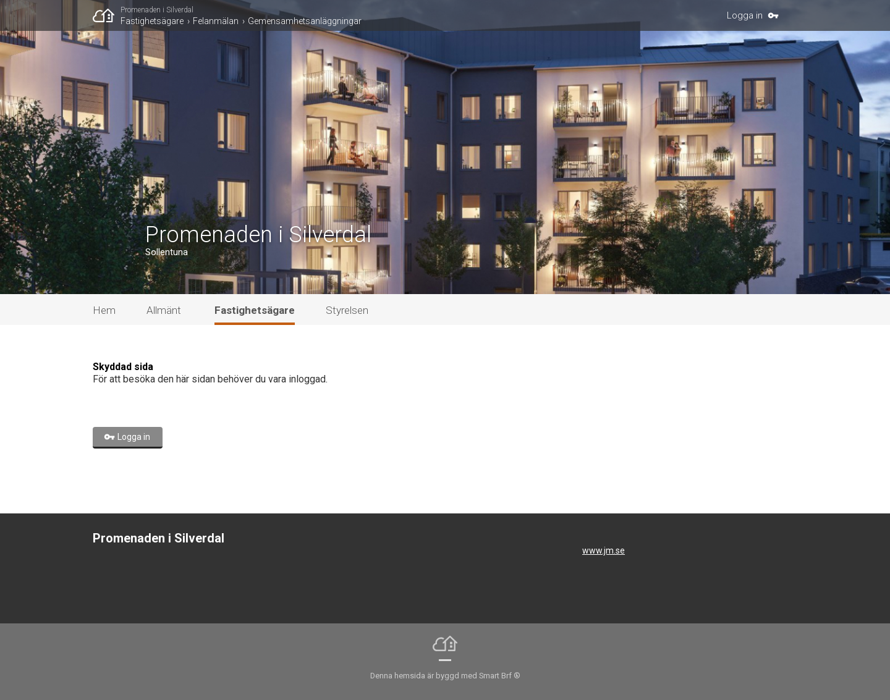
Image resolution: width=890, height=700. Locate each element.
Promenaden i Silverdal (157, 10)
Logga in (745, 15)
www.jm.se (603, 550)
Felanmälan (216, 21)
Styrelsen (347, 310)
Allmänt (163, 310)
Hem (104, 310)
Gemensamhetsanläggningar (305, 21)
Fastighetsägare (152, 21)
